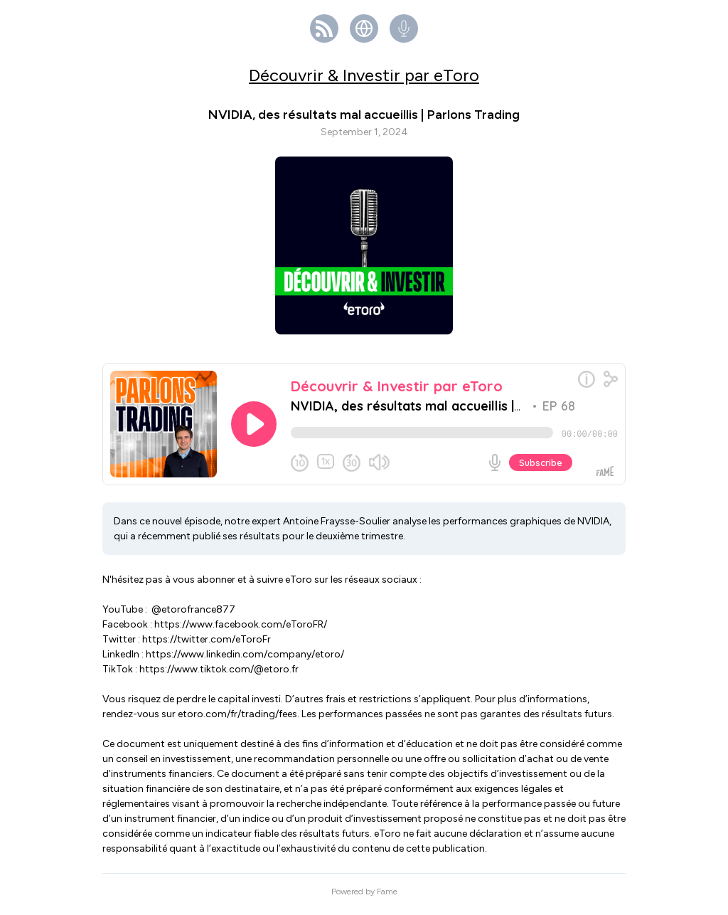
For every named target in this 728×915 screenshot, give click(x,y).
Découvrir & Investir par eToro (364, 75)
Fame (387, 897)
